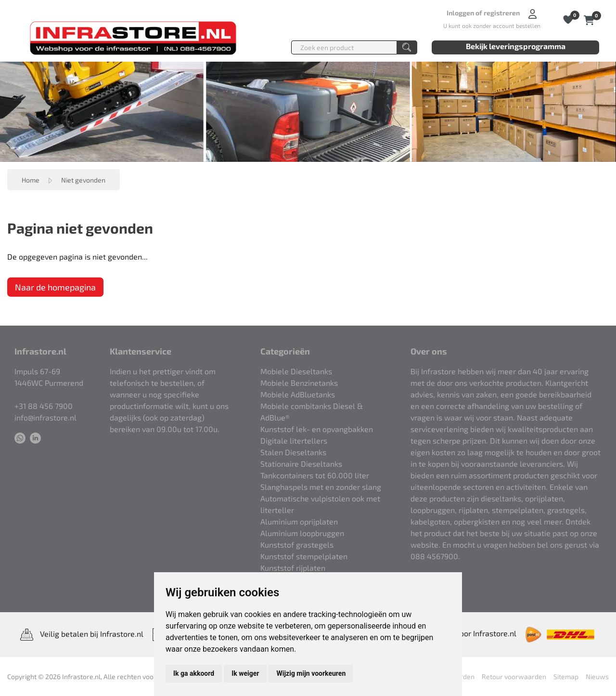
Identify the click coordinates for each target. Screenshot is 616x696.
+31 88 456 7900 (43, 405)
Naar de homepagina (55, 287)
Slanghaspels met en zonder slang (320, 486)
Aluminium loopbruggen (302, 533)
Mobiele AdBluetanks (297, 394)
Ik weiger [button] (245, 673)
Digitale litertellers (293, 440)
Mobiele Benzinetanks (299, 382)
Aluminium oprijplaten (299, 521)
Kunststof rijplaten (292, 567)
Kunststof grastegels (297, 544)
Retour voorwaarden (514, 676)
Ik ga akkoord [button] (193, 673)
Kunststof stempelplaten (303, 556)
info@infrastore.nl (45, 417)
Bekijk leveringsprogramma (515, 46)
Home (30, 180)
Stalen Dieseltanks (293, 452)
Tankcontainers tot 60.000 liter (314, 475)
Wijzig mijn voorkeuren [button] (311, 673)
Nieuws (597, 676)
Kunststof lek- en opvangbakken (316, 428)
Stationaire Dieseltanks (301, 463)
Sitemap (565, 676)
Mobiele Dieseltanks (296, 371)
